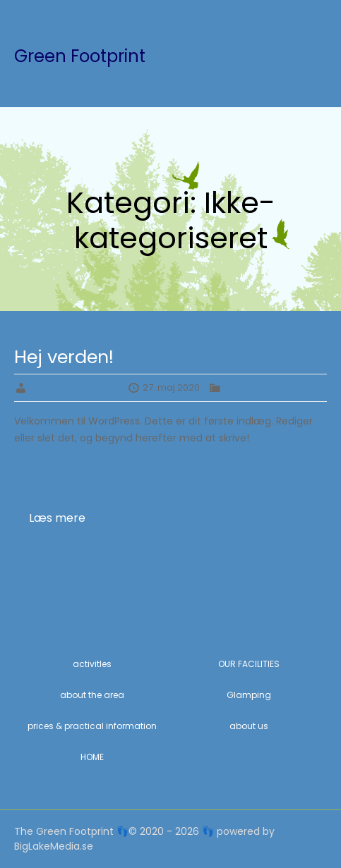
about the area (92, 695)
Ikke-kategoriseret (267, 387)
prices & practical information (92, 726)
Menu (29, 24)
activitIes (92, 664)
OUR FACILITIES (249, 664)
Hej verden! (64, 356)
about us (248, 726)
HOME (92, 757)
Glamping (249, 695)
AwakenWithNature (74, 387)
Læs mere (57, 518)
